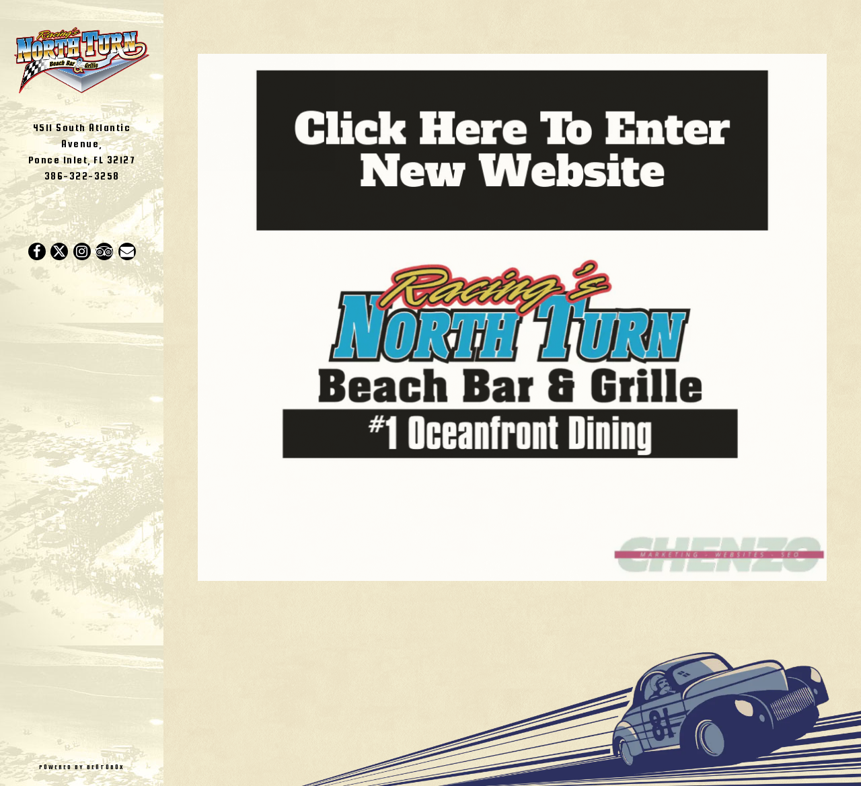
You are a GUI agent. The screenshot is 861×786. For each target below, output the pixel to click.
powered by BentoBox (101, 766)
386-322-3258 (82, 176)
